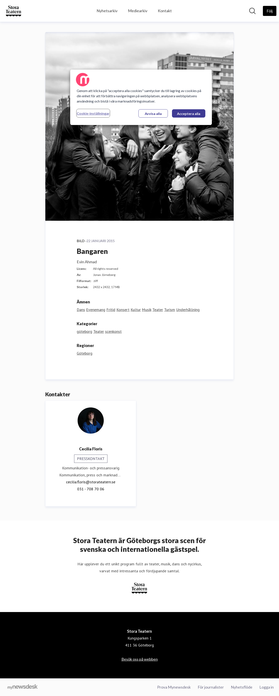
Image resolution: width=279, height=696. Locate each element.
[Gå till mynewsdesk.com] (22, 687)
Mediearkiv (137, 10)
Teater (157, 309)
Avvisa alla (153, 113)
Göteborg (84, 353)
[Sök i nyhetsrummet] (252, 10)
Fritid (110, 309)
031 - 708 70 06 (90, 488)
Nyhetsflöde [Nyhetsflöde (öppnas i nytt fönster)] (241, 687)
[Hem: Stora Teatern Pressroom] (14, 11)
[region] (141, 97)
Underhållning (188, 309)
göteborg (84, 331)
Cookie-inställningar (93, 113)
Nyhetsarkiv (107, 10)
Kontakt (165, 10)
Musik (146, 309)
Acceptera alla (188, 113)
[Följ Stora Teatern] (269, 11)
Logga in (266, 687)
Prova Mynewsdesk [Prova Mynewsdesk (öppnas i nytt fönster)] (174, 687)
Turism (169, 309)
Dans (81, 309)
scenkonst (113, 331)
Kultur (136, 309)
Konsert (122, 309)
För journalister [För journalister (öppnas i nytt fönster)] (211, 687)
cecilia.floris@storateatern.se (90, 481)
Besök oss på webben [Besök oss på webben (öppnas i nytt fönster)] (139, 659)
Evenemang (95, 309)
